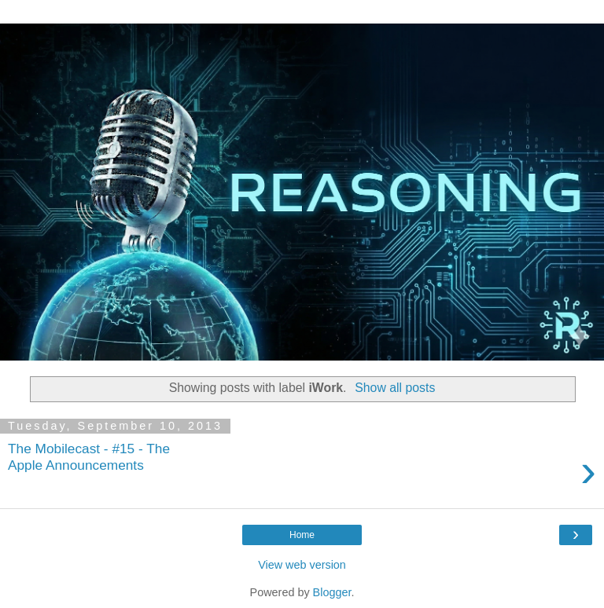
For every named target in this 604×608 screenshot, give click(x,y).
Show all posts (395, 387)
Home (302, 534)
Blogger (332, 592)
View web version (302, 565)
